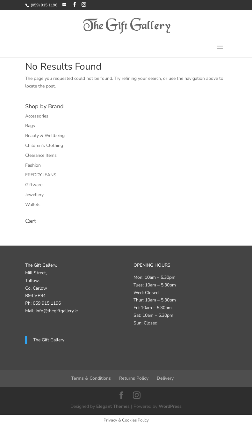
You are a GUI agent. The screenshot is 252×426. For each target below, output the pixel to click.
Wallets (32, 205)
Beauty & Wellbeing (45, 136)
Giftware (33, 185)
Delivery (165, 378)
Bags (30, 126)
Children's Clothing (44, 145)
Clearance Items (41, 155)
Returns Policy (133, 378)
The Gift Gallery (48, 340)
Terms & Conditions (91, 378)
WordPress (170, 406)
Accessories (36, 116)
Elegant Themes (113, 406)
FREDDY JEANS (40, 175)
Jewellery (34, 195)
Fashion (33, 165)
